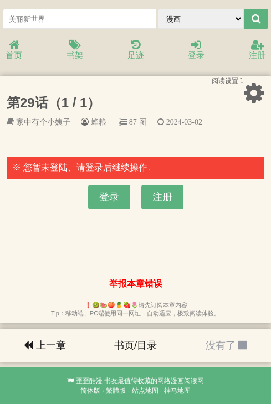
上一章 (45, 345)
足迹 (135, 50)
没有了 (226, 345)
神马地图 (177, 391)
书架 (75, 50)
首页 (14, 50)
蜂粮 (98, 122)
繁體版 (116, 391)
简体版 (90, 391)
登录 (196, 50)
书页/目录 (135, 345)
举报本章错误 (135, 283)
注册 (257, 50)
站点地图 (145, 391)
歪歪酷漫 (89, 381)
